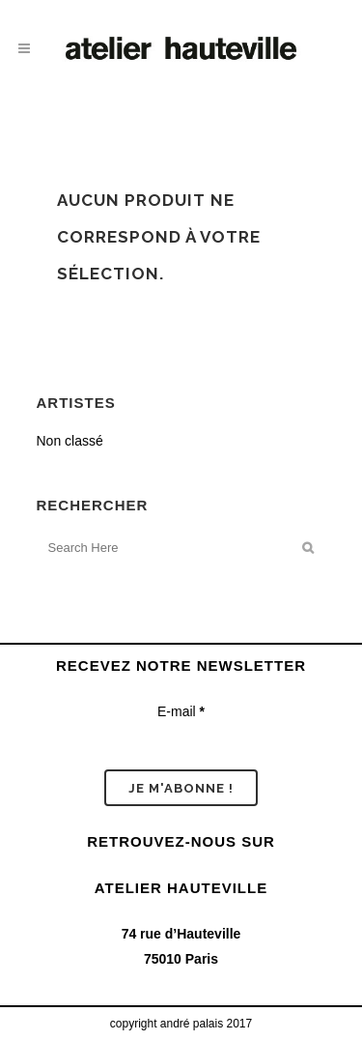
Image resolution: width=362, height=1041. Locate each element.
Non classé (70, 440)
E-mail (181, 711)
